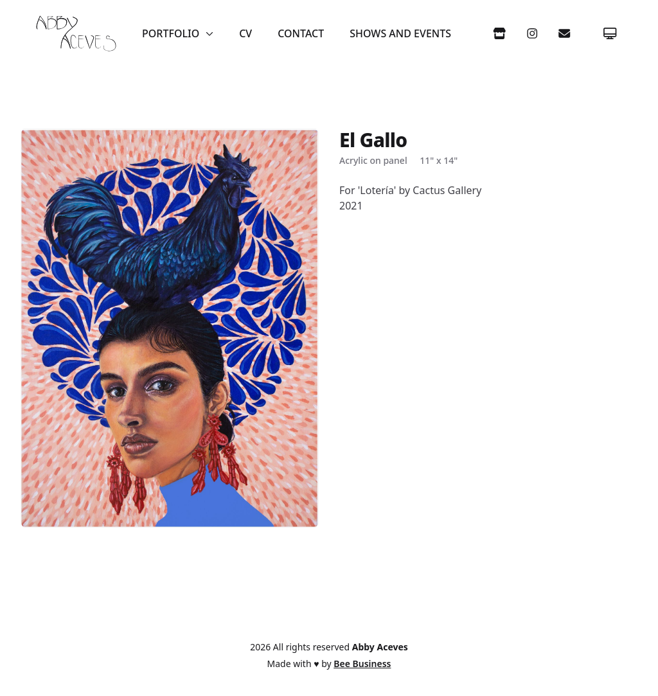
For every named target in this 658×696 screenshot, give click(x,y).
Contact (301, 33)
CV (245, 33)
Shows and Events (400, 33)
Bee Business (362, 663)
